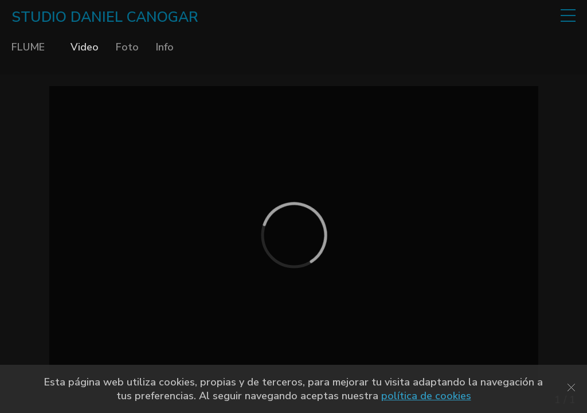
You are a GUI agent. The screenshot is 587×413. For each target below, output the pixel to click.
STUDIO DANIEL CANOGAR (104, 17)
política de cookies (426, 396)
